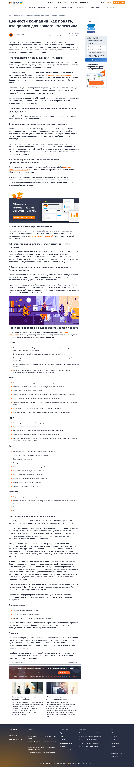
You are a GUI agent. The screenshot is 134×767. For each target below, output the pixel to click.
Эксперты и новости (60, 7)
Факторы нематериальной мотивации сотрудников (57, 698)
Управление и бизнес (44, 7)
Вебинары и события (66, 743)
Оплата (62, 736)
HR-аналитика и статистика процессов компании (41, 752)
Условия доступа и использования (88, 746)
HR (26, 7)
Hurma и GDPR (83, 750)
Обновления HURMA (94, 7)
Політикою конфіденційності (54, 676)
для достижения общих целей (41, 236)
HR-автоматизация (33, 733)
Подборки (71, 7)
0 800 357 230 (13, 736)
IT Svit (73, 763)
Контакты (63, 740)
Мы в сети (63, 746)
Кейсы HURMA (81, 7)
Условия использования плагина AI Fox (90, 743)
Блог (10, 15)
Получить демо (119, 2)
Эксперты (114, 740)
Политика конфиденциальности (88, 740)
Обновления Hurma (116, 753)
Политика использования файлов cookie (90, 736)
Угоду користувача (72, 676)
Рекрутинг (32, 7)
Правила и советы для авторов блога (89, 733)
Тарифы (62, 733)
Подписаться (64, 672)
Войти (109, 2)
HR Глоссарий (115, 757)
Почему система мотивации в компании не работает (24, 698)
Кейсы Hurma (115, 750)
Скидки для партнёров (66, 750)
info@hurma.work (15, 739)
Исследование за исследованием (58, 75)
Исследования (115, 743)
